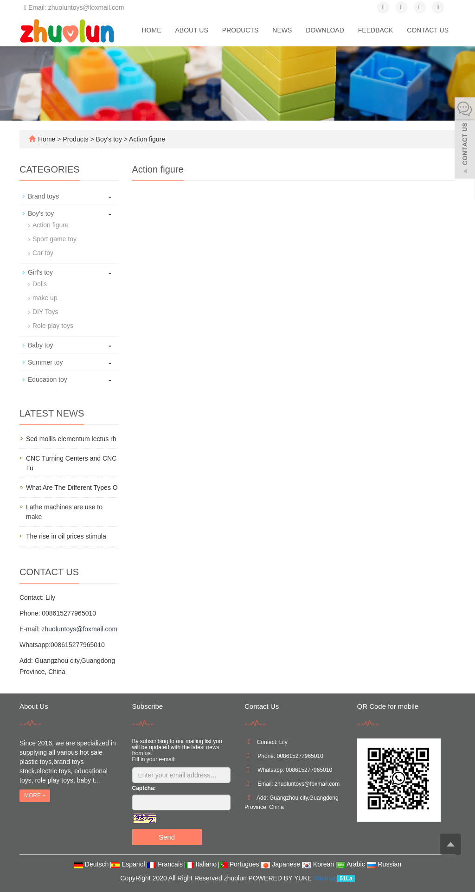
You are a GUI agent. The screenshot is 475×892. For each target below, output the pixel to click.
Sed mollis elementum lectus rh (71, 439)
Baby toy (40, 345)
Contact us (428, 30)
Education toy (47, 379)
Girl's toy (40, 272)
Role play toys (52, 325)
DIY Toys (45, 311)
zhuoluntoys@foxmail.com (79, 629)
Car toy (42, 253)
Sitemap (325, 878)
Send (167, 837)
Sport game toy (54, 239)
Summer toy (45, 362)
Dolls (39, 284)
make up (45, 298)
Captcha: (144, 788)
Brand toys (43, 196)
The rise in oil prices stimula (66, 536)
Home (151, 30)
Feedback (375, 30)
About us (191, 30)
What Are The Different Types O (72, 487)
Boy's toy (109, 139)
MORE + (34, 795)
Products (240, 30)
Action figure (146, 139)
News (282, 30)
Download (325, 30)
